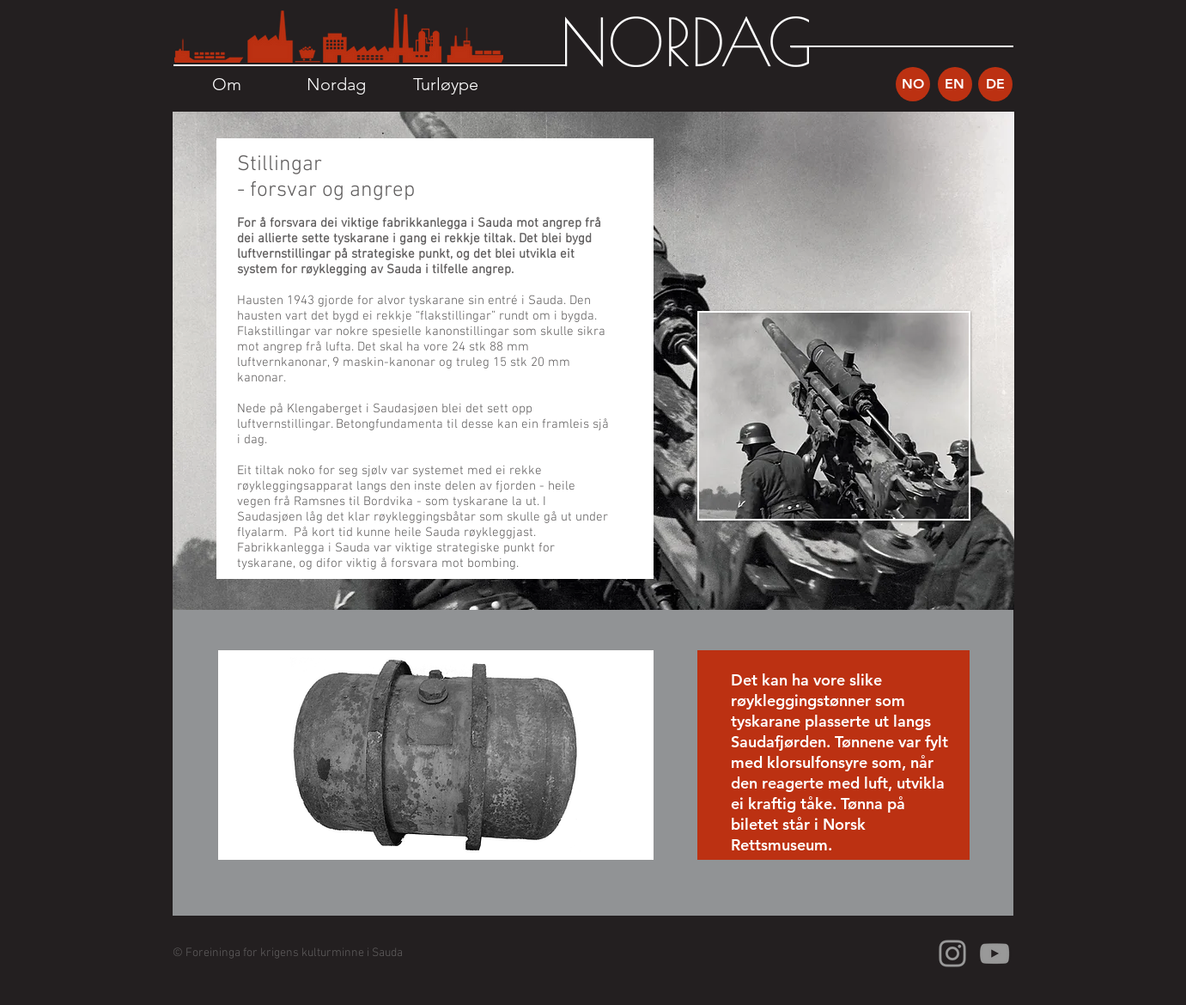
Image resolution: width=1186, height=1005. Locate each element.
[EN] (955, 84)
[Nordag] (336, 84)
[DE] (995, 84)
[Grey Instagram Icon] (952, 953)
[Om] (227, 84)
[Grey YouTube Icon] (994, 953)
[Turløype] (446, 84)
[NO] (913, 84)
